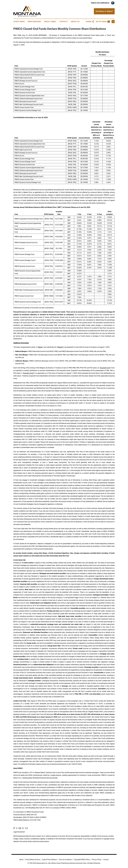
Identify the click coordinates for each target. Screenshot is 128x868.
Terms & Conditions (65, 859)
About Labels (50, 21)
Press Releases (34, 21)
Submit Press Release (49, 859)
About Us (75, 21)
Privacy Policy (96, 859)
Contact (63, 21)
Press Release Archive (32, 859)
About (21, 859)
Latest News (19, 21)
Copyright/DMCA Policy (82, 859)
